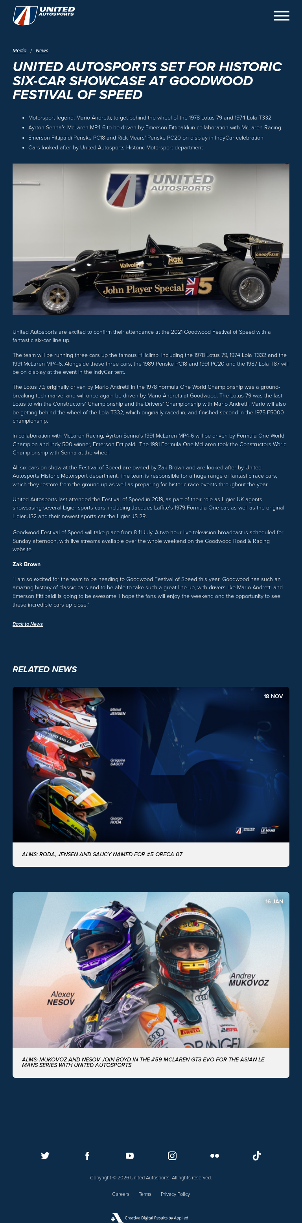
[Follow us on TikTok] (257, 1156)
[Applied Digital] (151, 1218)
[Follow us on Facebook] (87, 1156)
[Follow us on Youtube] (130, 1156)
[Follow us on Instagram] (172, 1156)
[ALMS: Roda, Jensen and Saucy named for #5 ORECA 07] (151, 777)
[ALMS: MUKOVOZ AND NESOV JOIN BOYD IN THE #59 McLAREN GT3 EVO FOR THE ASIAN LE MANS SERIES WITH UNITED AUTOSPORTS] (151, 985)
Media (19, 51)
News (42, 51)
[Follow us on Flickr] (215, 1156)
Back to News (28, 624)
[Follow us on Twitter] (45, 1156)
